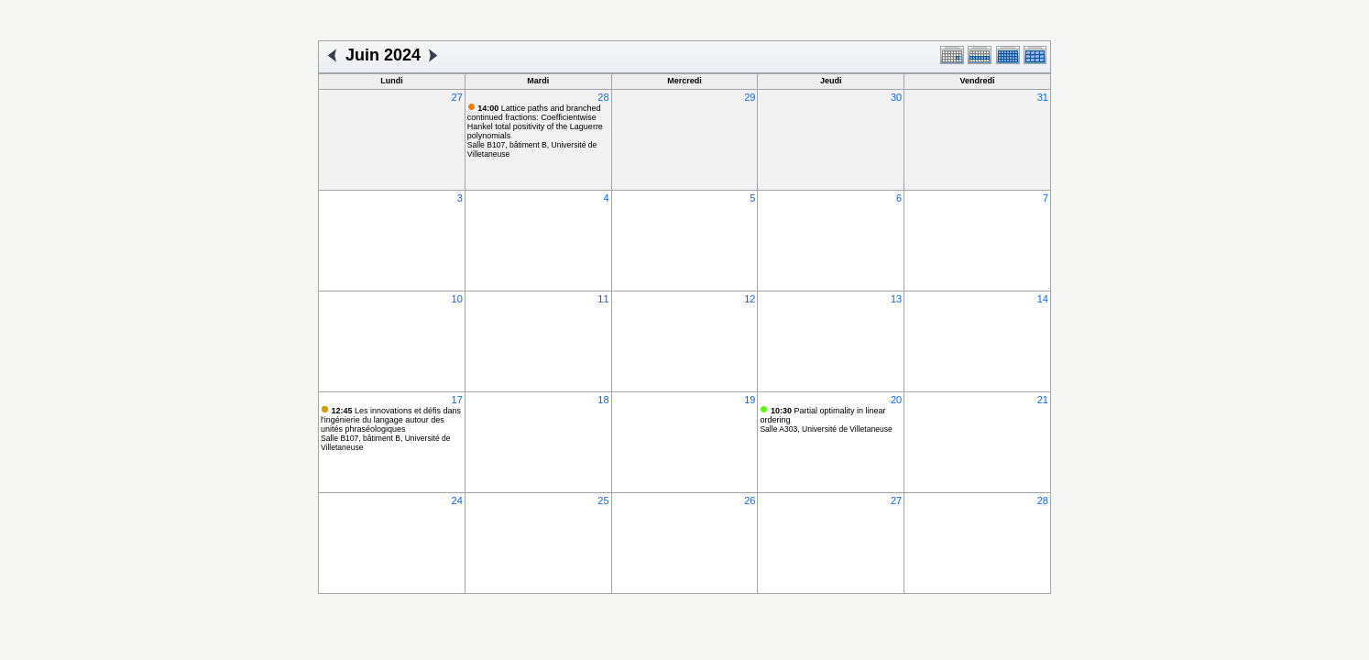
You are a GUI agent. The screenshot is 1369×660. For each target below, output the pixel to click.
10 (457, 298)
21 (1042, 399)
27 (457, 97)
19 (749, 399)
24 (457, 500)
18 (602, 399)
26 (749, 500)
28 (602, 97)
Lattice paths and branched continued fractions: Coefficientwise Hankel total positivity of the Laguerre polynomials (535, 122)
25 (602, 500)
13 (896, 298)
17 (457, 399)
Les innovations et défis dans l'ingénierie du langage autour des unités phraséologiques (391, 420)
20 (896, 399)
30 (896, 97)
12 (749, 298)
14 (1042, 298)
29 (749, 97)
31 (1042, 97)
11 (602, 298)
